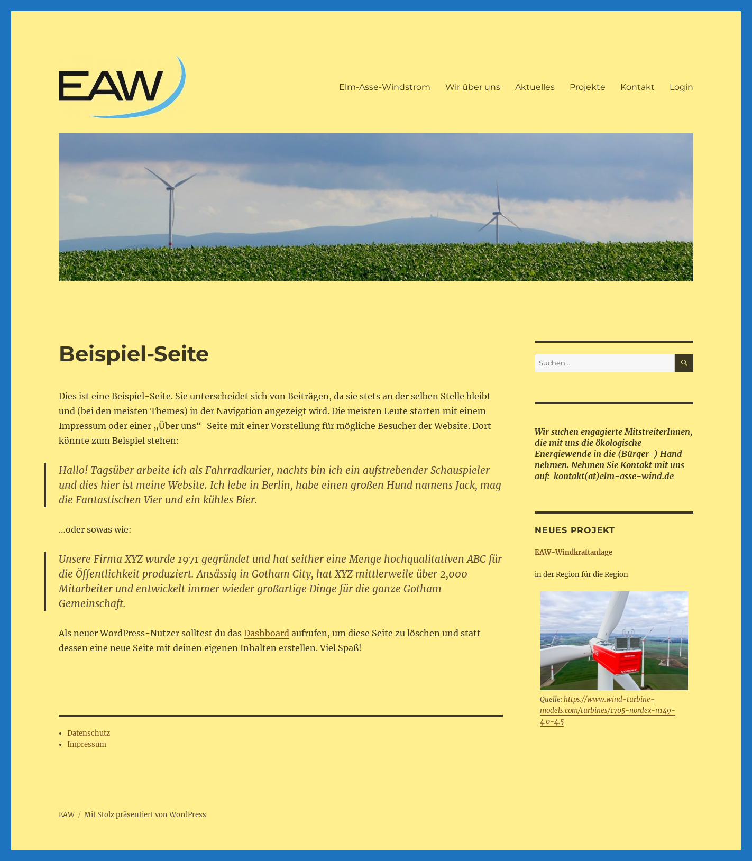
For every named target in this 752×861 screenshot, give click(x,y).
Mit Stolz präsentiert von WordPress (145, 814)
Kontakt (637, 87)
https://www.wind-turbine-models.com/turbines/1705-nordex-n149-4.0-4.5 (607, 710)
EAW (67, 814)
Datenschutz (88, 733)
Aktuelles (535, 87)
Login (681, 87)
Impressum (86, 744)
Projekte (588, 87)
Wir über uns (472, 87)
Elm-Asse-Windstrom (384, 87)
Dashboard (266, 633)
